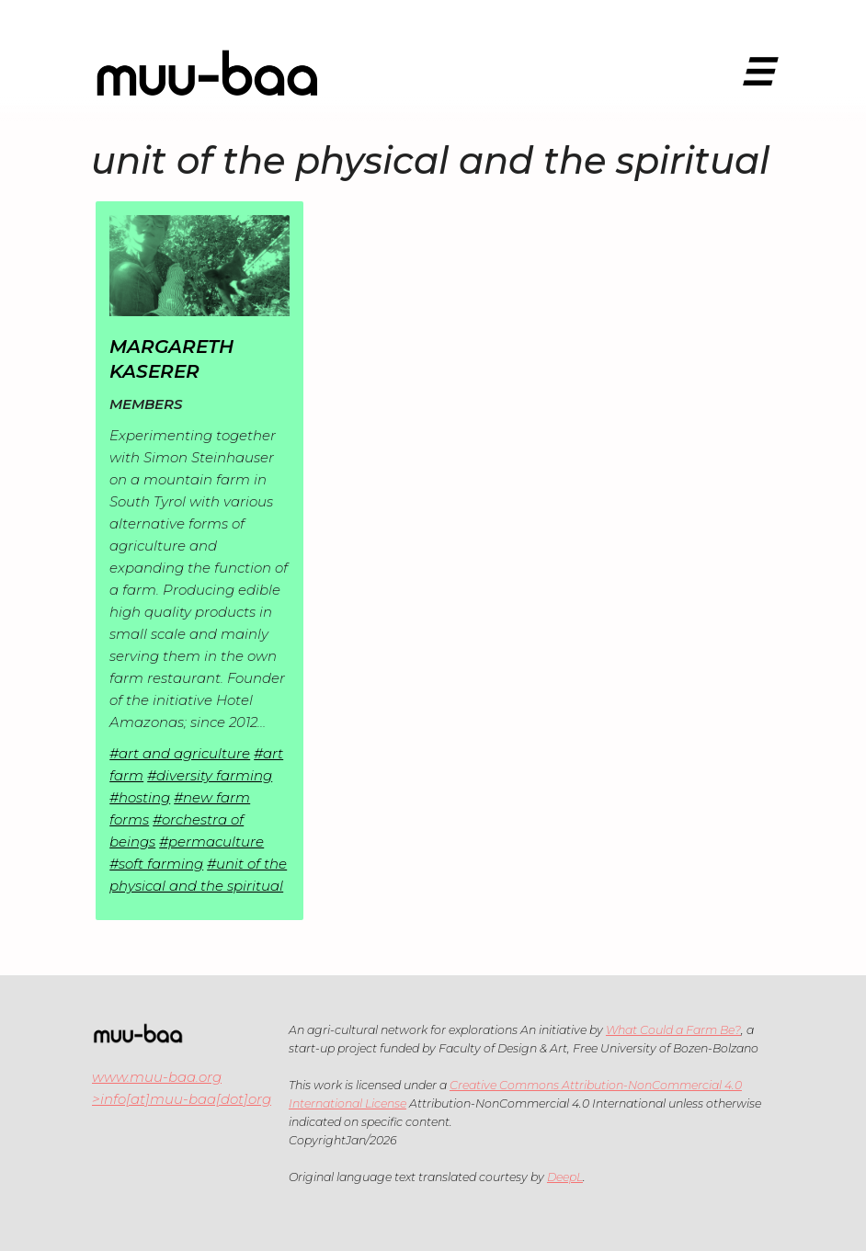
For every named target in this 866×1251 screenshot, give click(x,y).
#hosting (139, 797)
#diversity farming (209, 775)
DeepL (565, 1177)
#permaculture (211, 841)
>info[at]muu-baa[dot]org (181, 1099)
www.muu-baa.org (157, 1077)
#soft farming (156, 863)
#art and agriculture (179, 753)
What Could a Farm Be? (673, 1030)
